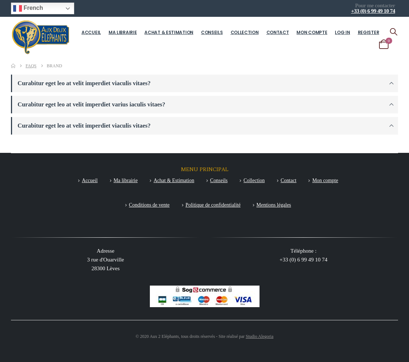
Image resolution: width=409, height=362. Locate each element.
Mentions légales (274, 205)
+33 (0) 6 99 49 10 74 (373, 11)
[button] (393, 32)
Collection (245, 32)
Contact (277, 32)
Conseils (212, 32)
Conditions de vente (149, 205)
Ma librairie (123, 32)
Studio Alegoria (259, 336)
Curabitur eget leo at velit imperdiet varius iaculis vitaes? (91, 104)
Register (368, 32)
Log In (342, 32)
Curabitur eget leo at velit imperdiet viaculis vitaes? (84, 83)
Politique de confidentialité (213, 205)
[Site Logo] (41, 37)
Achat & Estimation (168, 32)
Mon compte (311, 32)
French (28, 8)
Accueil (91, 32)
